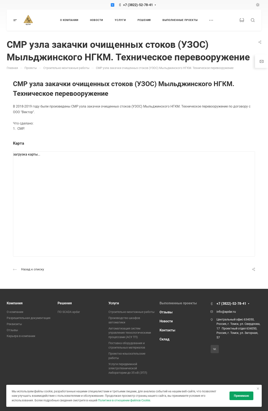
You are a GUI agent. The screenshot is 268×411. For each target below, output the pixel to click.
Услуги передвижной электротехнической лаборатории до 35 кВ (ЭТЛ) (127, 368)
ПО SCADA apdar (69, 312)
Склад (164, 339)
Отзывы (12, 330)
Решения (65, 303)
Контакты (167, 330)
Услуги (113, 303)
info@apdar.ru (226, 312)
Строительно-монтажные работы (131, 312)
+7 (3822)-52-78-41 (138, 5)
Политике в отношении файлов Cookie (124, 400)
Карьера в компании (21, 336)
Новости (166, 321)
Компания (15, 303)
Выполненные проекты (178, 303)
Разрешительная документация (28, 318)
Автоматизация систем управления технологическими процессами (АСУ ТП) (129, 333)
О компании (15, 312)
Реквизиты (14, 324)
